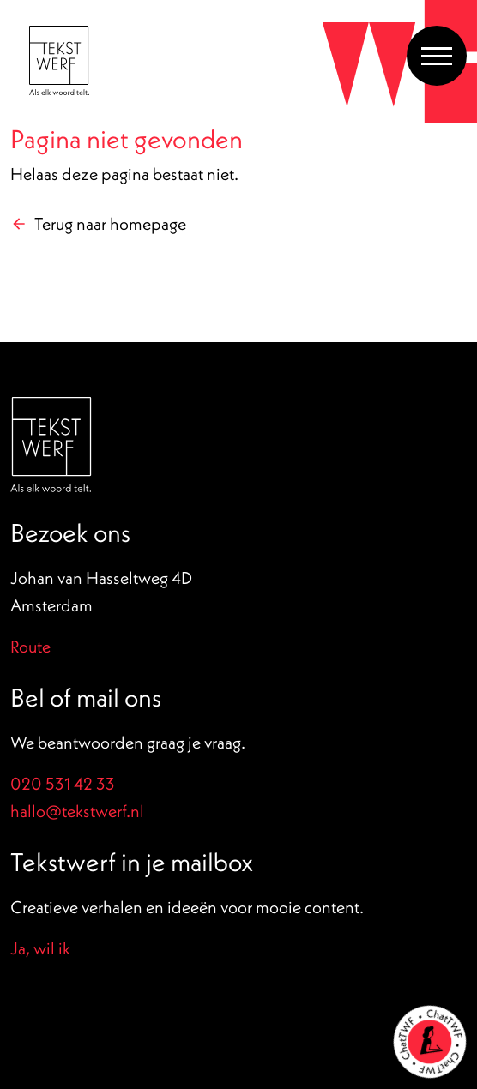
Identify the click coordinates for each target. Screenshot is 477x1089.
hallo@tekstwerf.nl (77, 810)
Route (30, 646)
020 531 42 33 (62, 783)
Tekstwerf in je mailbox (131, 862)
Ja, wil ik (40, 948)
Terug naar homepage (110, 223)
